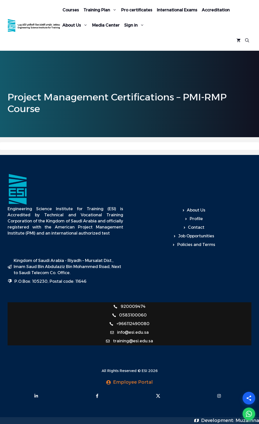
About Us (76, 25)
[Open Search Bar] (247, 40)
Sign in (135, 25)
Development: (218, 420)
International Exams (177, 10)
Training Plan (101, 10)
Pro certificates (136, 10)
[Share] (249, 398)
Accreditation (216, 10)
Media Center (106, 25)
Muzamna (247, 420)
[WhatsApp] (249, 414)
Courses (70, 10)
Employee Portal (133, 382)
